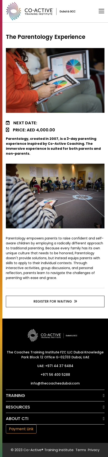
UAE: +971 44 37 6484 (55, 366)
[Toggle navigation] (101, 11)
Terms (80, 450)
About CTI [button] (17, 418)
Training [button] (15, 395)
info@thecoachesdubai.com (55, 383)
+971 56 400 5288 (55, 374)
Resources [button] (18, 407)
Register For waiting (55, 301)
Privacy (94, 450)
